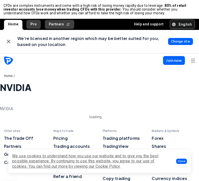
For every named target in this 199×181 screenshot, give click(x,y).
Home (13, 25)
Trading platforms (121, 139)
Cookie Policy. (108, 166)
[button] (181, 161)
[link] (8, 43)
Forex (158, 139)
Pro (33, 25)
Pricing (60, 139)
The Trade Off (18, 139)
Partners (59, 25)
